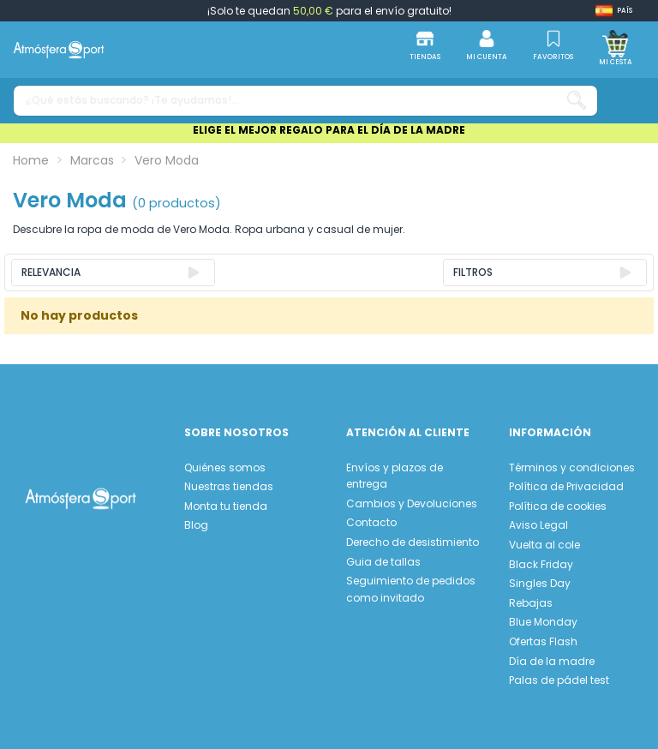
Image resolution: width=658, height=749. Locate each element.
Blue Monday (543, 621)
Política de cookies (558, 506)
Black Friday (541, 564)
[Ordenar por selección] (113, 272)
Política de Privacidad (566, 486)
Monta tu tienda (225, 506)
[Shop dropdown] (613, 10)
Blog (196, 525)
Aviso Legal (538, 525)
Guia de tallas (383, 561)
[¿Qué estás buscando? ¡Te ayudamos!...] (576, 101)
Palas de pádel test (559, 680)
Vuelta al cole (544, 544)
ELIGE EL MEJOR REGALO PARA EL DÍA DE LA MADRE (329, 130)
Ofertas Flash (543, 641)
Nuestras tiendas (228, 486)
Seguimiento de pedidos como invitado (411, 589)
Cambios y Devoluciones (411, 503)
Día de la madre (552, 661)
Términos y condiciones (572, 467)
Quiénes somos (225, 467)
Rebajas (531, 603)
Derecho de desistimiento (412, 542)
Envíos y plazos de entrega (394, 476)
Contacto (371, 522)
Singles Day (540, 583)
